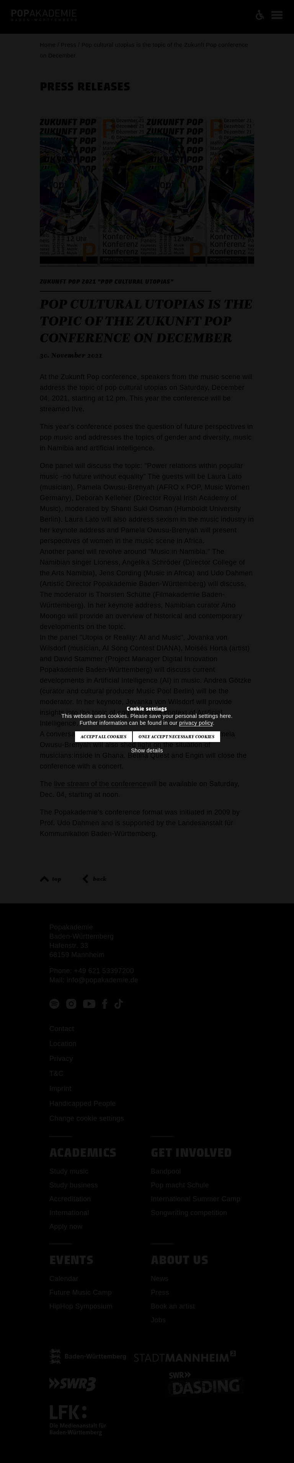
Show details (147, 750)
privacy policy (196, 723)
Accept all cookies (103, 736)
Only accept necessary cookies (176, 736)
